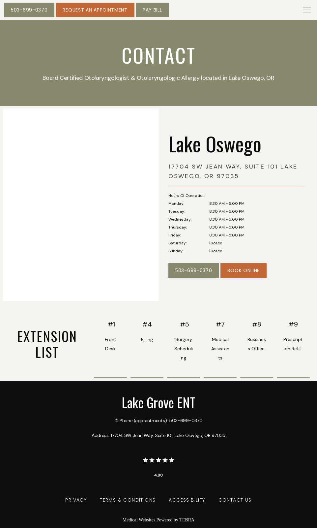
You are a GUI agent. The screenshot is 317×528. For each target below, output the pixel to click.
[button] (307, 10)
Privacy (76, 500)
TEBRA (186, 519)
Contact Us (235, 500)
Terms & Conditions (128, 500)
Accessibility (187, 500)
